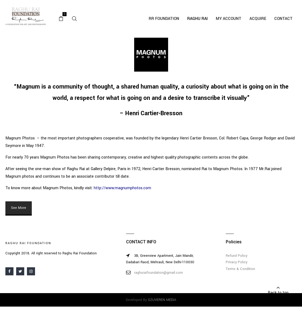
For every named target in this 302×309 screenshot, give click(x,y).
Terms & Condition (240, 268)
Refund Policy (236, 255)
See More (18, 207)
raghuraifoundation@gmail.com (158, 272)
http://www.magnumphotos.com (122, 188)
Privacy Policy (236, 262)
